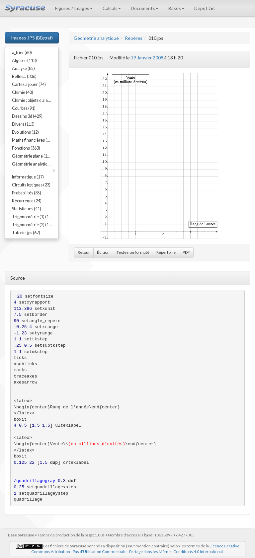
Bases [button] (176, 8)
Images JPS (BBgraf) (32, 37)
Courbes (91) (24, 108)
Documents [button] (144, 8)
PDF (186, 252)
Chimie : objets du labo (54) (35, 100)
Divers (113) (23, 124)
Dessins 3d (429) (27, 116)
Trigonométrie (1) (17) (32, 216)
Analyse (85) (23, 68)
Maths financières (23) (32, 140)
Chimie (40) (22, 92)
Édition (103, 252)
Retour (84, 252)
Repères (133, 38)
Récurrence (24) (27, 200)
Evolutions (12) (25, 132)
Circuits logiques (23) (31, 184)
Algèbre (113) (24, 60)
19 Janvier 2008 (147, 57)
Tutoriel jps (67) (26, 232)
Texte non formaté (133, 252)
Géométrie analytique (96, 38)
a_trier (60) (22, 52)
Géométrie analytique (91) (35, 164)
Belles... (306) (24, 76)
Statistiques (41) (26, 208)
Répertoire (166, 252)
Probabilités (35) (26, 192)
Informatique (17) (28, 176)
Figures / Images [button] (74, 8)
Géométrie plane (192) (32, 156)
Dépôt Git (204, 8)
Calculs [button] (112, 8)
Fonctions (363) (26, 148)
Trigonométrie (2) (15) (32, 224)
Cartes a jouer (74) (29, 84)
